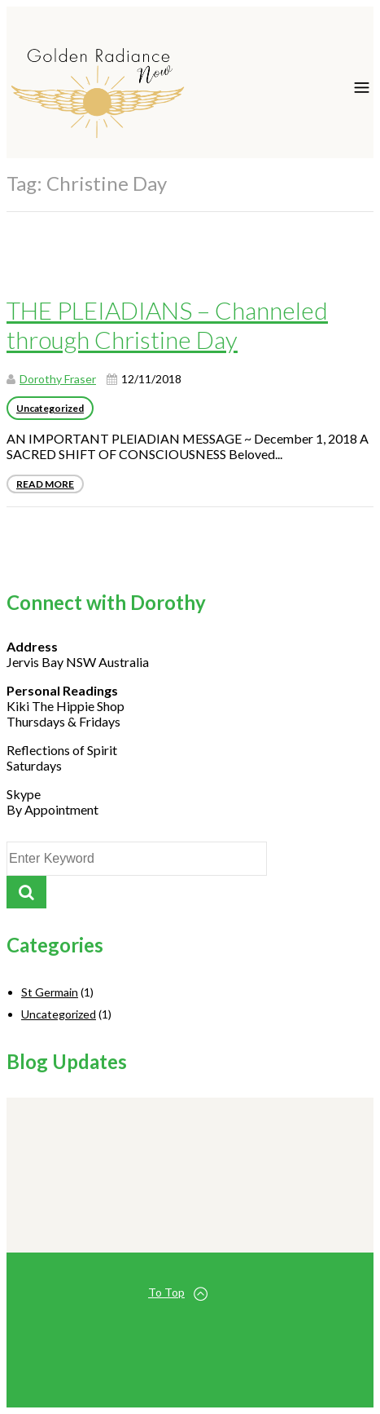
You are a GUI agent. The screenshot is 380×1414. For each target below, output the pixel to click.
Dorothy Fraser (58, 379)
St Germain (49, 992)
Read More (45, 484)
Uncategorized (50, 408)
